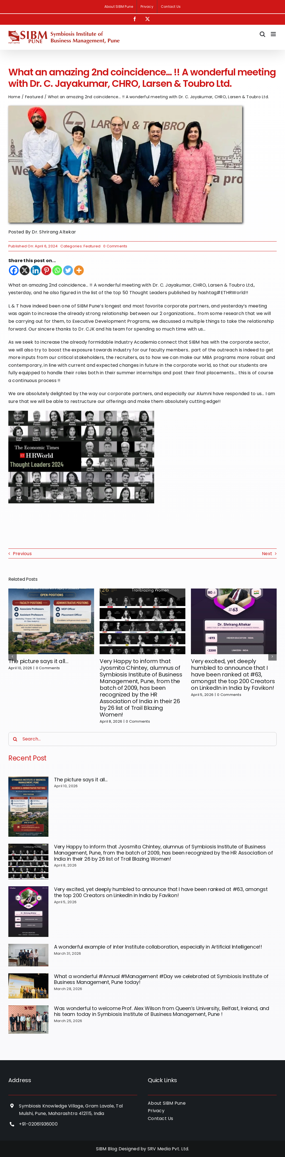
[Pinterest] (46, 270)
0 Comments (115, 246)
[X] (25, 270)
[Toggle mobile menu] (274, 34)
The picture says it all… (38, 661)
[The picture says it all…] (28, 807)
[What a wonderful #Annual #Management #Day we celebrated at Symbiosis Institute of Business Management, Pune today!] (28, 985)
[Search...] (142, 739)
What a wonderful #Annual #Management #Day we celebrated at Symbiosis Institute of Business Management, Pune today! (161, 979)
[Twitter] (68, 270)
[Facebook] (14, 270)
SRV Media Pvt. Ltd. (168, 1149)
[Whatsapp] (57, 270)
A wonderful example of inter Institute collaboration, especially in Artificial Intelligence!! (158, 946)
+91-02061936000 (38, 1124)
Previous (22, 553)
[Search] (15, 739)
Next (267, 553)
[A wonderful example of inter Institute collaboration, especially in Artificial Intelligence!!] (28, 955)
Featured (91, 246)
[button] (12, 656)
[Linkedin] (35, 270)
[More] (79, 270)
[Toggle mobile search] (262, 34)
